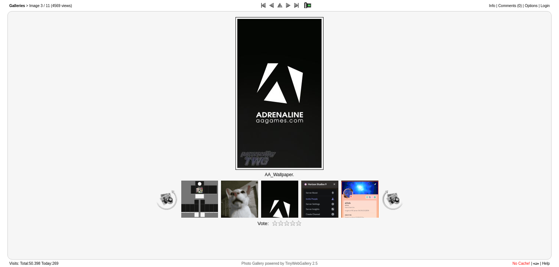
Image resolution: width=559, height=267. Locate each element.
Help (546, 263)
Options (531, 6)
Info (492, 6)
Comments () (509, 6)
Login (545, 6)
